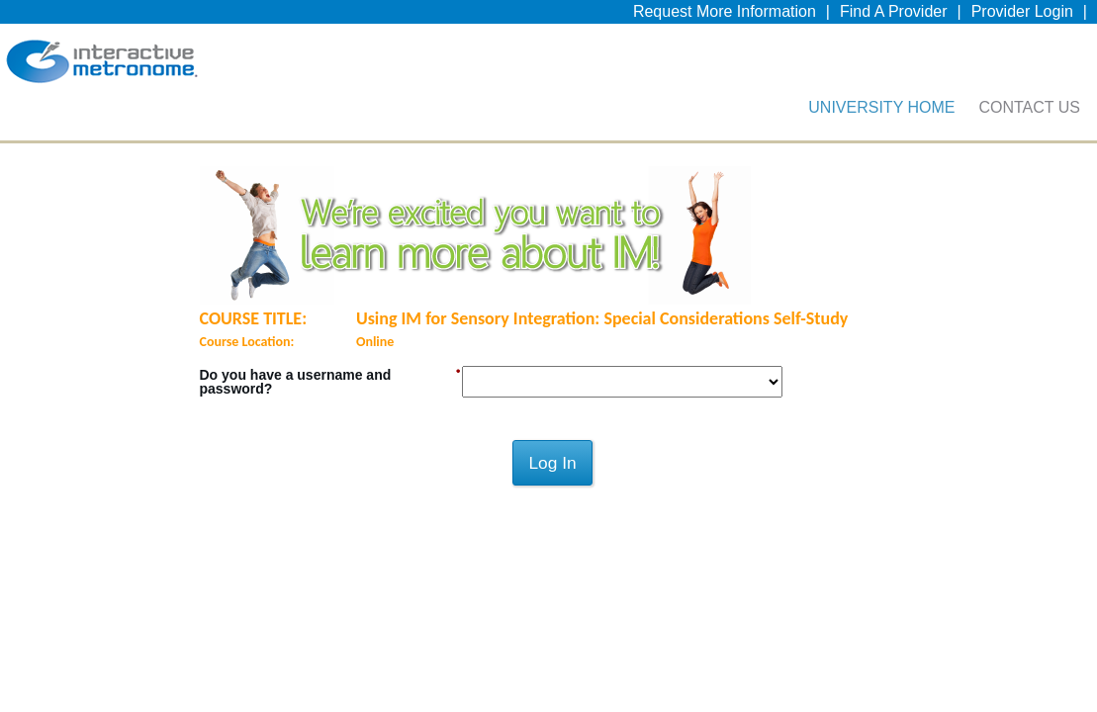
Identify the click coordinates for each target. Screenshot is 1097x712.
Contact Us (1029, 122)
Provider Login (1022, 16)
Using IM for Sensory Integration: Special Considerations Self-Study (602, 338)
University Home (881, 122)
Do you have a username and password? (296, 401)
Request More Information (724, 16)
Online (375, 361)
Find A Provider (894, 16)
